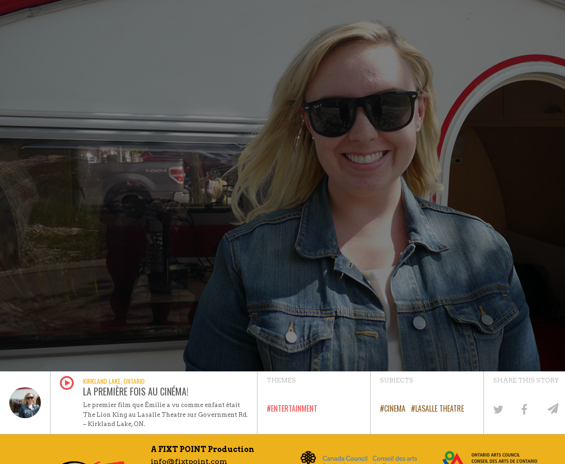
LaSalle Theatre (439, 408)
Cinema (394, 408)
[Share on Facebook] (524, 408)
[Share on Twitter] (497, 408)
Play (67, 383)
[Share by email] (551, 408)
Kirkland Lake (102, 381)
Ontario (134, 381)
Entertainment (294, 408)
